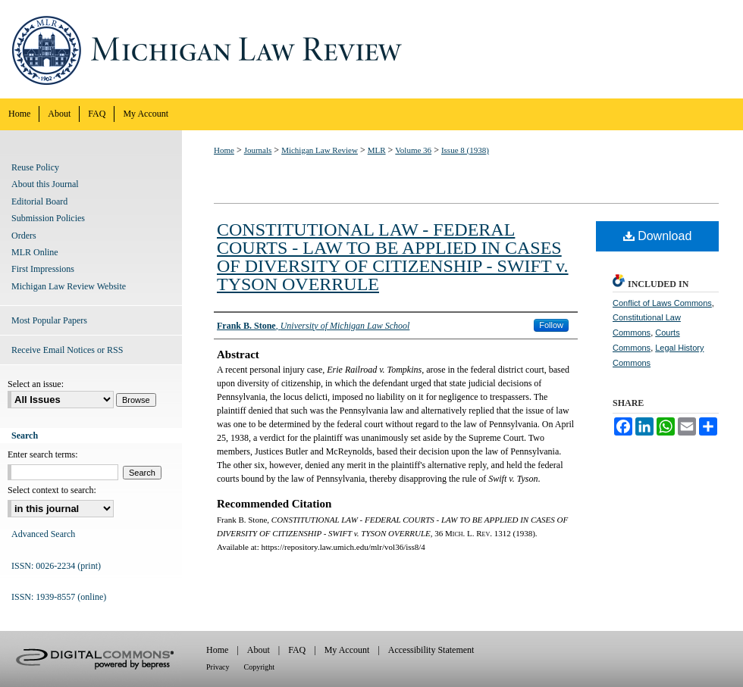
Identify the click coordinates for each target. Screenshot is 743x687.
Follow (551, 324)
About (258, 650)
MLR (377, 150)
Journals (258, 150)
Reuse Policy (35, 167)
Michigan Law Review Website (68, 286)
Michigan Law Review (371, 49)
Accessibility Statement (431, 650)
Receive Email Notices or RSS (67, 350)
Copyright (259, 667)
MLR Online (34, 252)
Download (657, 236)
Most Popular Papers (49, 320)
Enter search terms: (43, 454)
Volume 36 (413, 150)
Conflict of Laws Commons (662, 303)
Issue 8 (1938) (465, 150)
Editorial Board (39, 201)
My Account (347, 650)
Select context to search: (52, 490)
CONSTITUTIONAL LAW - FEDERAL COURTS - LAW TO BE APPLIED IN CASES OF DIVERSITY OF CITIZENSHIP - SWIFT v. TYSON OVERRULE (393, 257)
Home (224, 150)
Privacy (218, 667)
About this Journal (45, 184)
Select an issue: (36, 384)
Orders (23, 235)
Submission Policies (48, 218)
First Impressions (42, 269)
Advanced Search (43, 534)
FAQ (297, 650)
